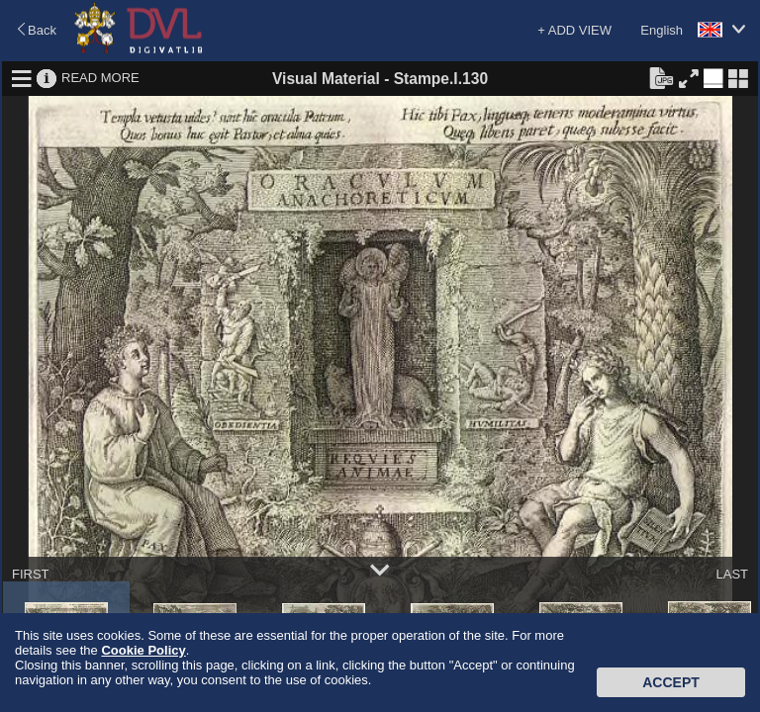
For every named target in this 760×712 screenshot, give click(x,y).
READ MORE (100, 77)
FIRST (30, 574)
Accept (671, 682)
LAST (731, 574)
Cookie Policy (143, 650)
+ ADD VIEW (574, 30)
